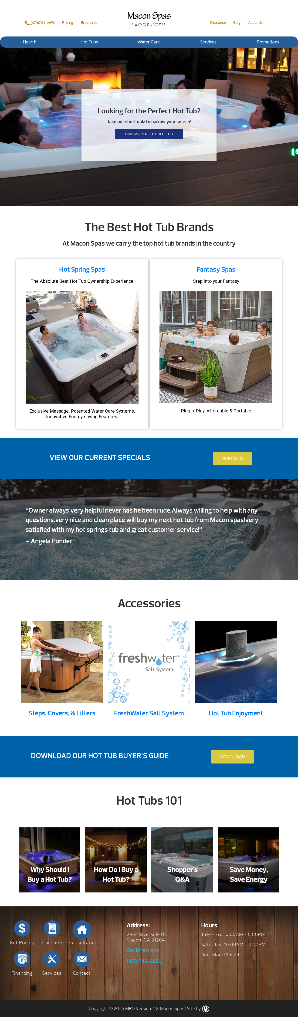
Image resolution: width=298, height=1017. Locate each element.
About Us (255, 22)
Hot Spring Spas (82, 269)
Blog (236, 22)
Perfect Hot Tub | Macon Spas (149, 15)
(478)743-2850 (40, 23)
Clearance (218, 22)
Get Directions (143, 950)
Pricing (67, 22)
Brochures (89, 22)
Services (208, 41)
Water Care (149, 41)
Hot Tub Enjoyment (236, 713)
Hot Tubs (89, 41)
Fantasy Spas (215, 269)
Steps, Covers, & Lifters (62, 713)
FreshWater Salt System (149, 713)
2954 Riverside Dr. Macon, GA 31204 (147, 937)
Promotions (268, 41)
